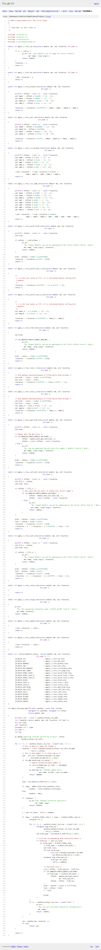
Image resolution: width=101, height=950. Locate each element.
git (24, 11)
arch (64, 11)
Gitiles (13, 946)
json (97, 946)
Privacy (19, 946)
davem (31, 11)
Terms (26, 946)
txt (91, 946)
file (48, 16)
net (37, 11)
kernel (18, 11)
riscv (71, 11)
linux (4, 11)
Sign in (96, 3)
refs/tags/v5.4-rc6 (49, 11)
